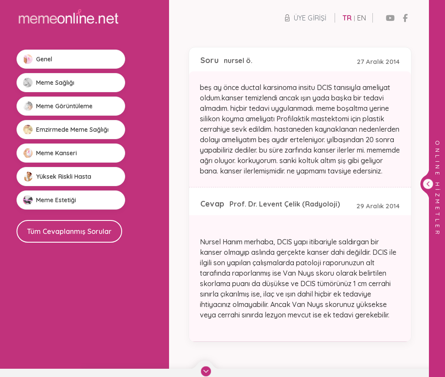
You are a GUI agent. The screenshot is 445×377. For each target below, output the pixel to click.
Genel (37, 59)
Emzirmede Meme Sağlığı (66, 129)
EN (361, 17)
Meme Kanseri (50, 153)
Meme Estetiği (49, 200)
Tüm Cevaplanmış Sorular (69, 231)
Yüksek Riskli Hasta (57, 176)
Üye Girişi (305, 17)
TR (347, 17)
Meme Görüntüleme (58, 106)
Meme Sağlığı (48, 82)
